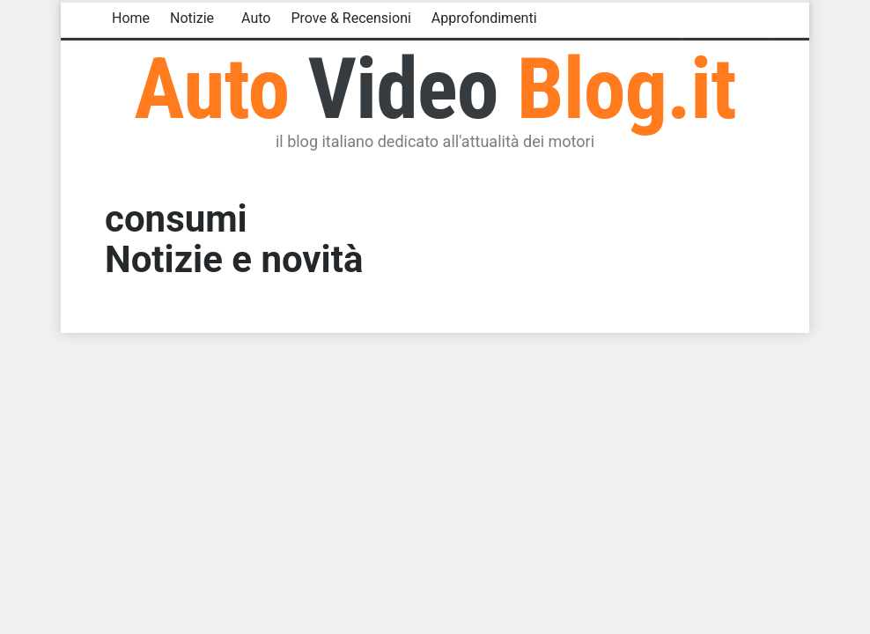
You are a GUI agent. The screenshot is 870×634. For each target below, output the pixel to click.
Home (131, 18)
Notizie (192, 18)
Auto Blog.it (434, 89)
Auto (255, 18)
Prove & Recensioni (350, 18)
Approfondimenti (484, 18)
